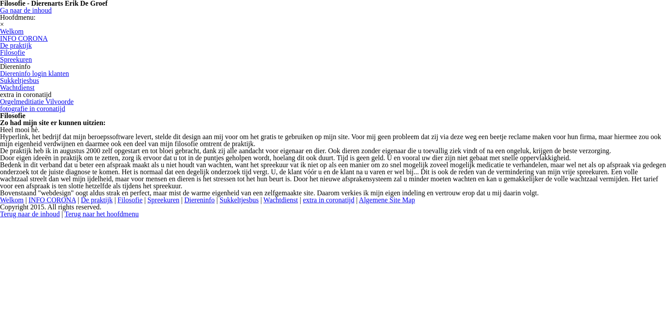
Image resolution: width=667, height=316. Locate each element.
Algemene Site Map (387, 200)
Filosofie (130, 200)
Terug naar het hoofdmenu (102, 214)
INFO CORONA (52, 200)
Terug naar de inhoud (30, 214)
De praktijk (96, 200)
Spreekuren (163, 200)
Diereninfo (199, 200)
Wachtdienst (280, 200)
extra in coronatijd (328, 200)
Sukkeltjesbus (239, 200)
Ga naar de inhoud (26, 10)
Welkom (12, 200)
